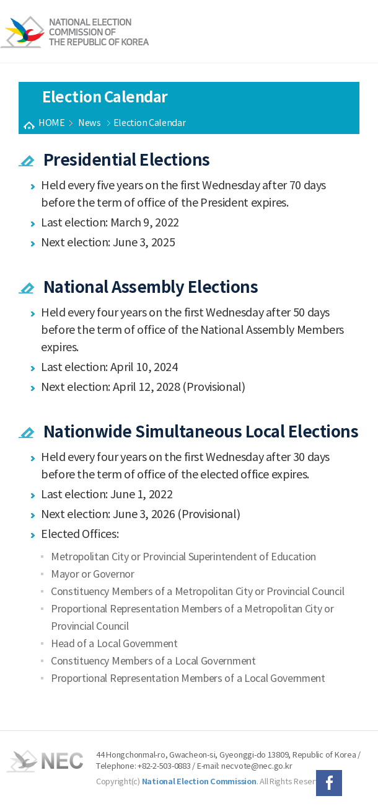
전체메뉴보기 (358, 32)
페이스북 (329, 783)
